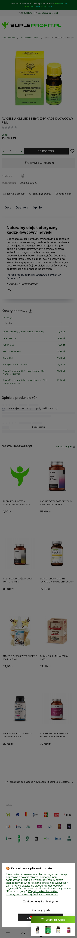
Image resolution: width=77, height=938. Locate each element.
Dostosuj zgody (40, 910)
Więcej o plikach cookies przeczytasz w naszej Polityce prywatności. (32, 893)
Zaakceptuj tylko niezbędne (40, 901)
